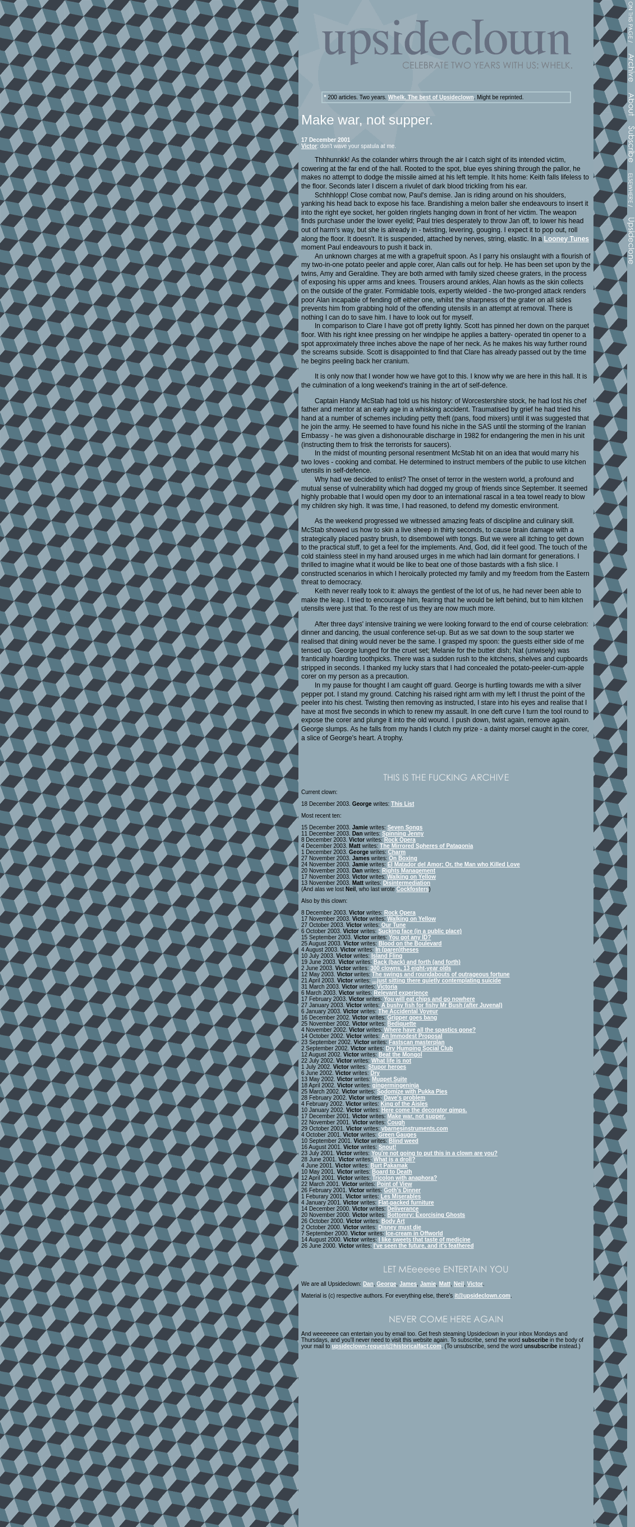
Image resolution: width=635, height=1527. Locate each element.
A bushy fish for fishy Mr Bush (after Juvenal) (442, 1005)
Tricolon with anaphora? (405, 1178)
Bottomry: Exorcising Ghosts (426, 1215)
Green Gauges (397, 1135)
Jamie (428, 1284)
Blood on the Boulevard (410, 943)
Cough (396, 1122)
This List (402, 804)
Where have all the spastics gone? (430, 1030)
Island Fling (387, 956)
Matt (445, 1284)
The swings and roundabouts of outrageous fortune (441, 974)
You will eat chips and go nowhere (429, 999)
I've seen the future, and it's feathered (424, 1246)
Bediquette (401, 1024)
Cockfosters (413, 889)
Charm (397, 852)
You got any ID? (410, 937)
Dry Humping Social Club (419, 1048)
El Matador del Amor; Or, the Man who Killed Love (453, 864)
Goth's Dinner (402, 1190)
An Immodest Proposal (412, 1036)
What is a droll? (394, 1159)
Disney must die (399, 1227)
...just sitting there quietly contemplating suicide (436, 980)
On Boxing (403, 858)
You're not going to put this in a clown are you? (434, 1153)
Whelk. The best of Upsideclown (431, 97)
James (408, 1284)
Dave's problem (404, 1098)
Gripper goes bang (412, 1017)
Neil (459, 1284)
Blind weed (403, 1141)
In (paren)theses (396, 950)
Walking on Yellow (411, 877)
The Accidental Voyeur (408, 1011)
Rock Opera (400, 840)
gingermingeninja (395, 1085)
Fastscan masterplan (417, 1042)
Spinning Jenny (403, 834)
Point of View (394, 1184)
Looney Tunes (566, 239)
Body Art (393, 1221)
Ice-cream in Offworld (414, 1233)
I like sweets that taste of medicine (425, 1240)
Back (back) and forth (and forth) (417, 962)
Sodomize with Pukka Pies (412, 1091)
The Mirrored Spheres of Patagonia (426, 846)
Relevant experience (401, 993)
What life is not (391, 1061)
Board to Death (392, 1172)
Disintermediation (406, 883)
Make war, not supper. (416, 1116)
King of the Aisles (404, 1104)
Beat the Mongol (400, 1054)
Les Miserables (401, 1196)
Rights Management (408, 871)
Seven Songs (404, 827)
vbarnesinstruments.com (414, 1128)
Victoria (387, 987)
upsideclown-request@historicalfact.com (386, 1346)
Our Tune (393, 925)
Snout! (388, 1147)
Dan (368, 1284)
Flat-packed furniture (406, 1203)
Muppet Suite (389, 1079)
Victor (309, 146)
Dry (375, 1073)
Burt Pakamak (389, 1165)
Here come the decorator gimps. (424, 1110)
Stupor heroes (387, 1067)
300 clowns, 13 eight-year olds (410, 968)
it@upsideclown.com (482, 1296)
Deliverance (402, 1209)
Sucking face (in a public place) (420, 931)
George (386, 1284)
